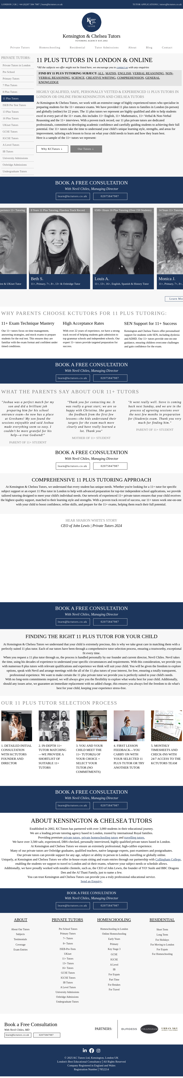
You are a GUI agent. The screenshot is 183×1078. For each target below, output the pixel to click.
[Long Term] (162, 934)
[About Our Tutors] (20, 929)
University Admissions (15, 158)
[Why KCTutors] (52, 149)
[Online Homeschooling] (114, 933)
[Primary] (114, 944)
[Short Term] (162, 929)
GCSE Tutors (10, 131)
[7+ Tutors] (68, 938)
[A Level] (114, 964)
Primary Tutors (11, 78)
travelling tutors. (134, 837)
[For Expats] (114, 974)
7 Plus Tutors (10, 85)
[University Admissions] (67, 992)
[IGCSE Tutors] (68, 977)
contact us (122, 67)
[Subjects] (20, 934)
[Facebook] (91, 1050)
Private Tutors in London (16, 65)
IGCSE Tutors (10, 138)
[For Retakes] (114, 984)
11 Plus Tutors (11, 98)
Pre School (9, 71)
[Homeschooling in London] (114, 929)
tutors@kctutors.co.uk (171, 4)
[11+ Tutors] (68, 958)
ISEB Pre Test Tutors (14, 105)
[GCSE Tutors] (68, 973)
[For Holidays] (162, 940)
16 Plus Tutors (11, 118)
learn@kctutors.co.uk (52, 4)
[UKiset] (68, 954)
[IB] (114, 969)
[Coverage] (21, 944)
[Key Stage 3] (114, 949)
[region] (59, 253)
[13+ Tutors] (68, 963)
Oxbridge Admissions (15, 164)
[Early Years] (114, 939)
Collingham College (168, 859)
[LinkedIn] (84, 1050)
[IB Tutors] (68, 982)
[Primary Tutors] (68, 933)
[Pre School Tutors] (68, 929)
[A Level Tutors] (68, 987)
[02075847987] (110, 196)
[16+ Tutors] (68, 968)
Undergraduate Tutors (15, 171)
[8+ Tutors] (68, 943)
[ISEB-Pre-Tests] (68, 949)
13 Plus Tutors (11, 111)
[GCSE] (114, 954)
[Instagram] (98, 1050)
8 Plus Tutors (10, 91)
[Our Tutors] (86, 149)
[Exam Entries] (21, 949)
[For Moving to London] (162, 944)
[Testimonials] (20, 939)
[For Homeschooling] (162, 954)
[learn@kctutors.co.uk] (73, 196)
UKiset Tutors (10, 124)
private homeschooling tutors (99, 837)
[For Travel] (114, 989)
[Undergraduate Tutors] (67, 1001)
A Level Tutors (11, 144)
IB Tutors (8, 151)
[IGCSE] (114, 959)
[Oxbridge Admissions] (67, 997)
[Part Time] (114, 979)
